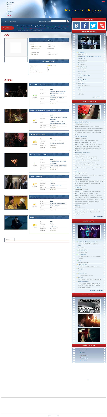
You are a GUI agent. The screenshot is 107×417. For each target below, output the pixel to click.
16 (50, 125)
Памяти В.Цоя (63, 165)
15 (50, 167)
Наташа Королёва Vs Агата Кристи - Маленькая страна (45, 110)
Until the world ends (83, 281)
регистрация (12, 21)
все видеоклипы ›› (98, 96)
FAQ (8, 13)
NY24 (79, 246)
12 (50, 228)
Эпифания (81, 52)
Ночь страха (60, 143)
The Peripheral (82, 254)
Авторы (9, 9)
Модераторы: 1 (83, 350)
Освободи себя (82, 62)
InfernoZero (79, 189)
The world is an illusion (84, 75)
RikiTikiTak (79, 124)
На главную (10, 2)
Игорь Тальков (54, 165)
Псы (55, 226)
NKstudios (84, 360)
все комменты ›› (98, 216)
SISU (79, 260)
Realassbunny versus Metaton (82, 122)
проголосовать (50, 26)
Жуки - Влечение (34, 197)
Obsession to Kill (82, 250)
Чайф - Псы (33, 217)
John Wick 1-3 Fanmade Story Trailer (87, 241)
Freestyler (80, 269)
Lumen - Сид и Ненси (36, 176)
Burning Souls (82, 71)
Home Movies (82, 83)
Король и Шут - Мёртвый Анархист (40, 84)
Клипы (9, 6)
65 (48, 69)
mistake (80, 87)
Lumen (52, 185)
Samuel (83, 352)
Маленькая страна (60, 123)
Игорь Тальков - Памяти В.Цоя (39, 154)
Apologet (78, 138)
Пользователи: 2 (83, 355)
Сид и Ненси (58, 185)
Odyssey (80, 277)
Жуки (51, 205)
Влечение (56, 205)
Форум (9, 15)
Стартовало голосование (31, 26)
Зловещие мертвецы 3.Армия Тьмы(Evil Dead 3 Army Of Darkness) (57, 93)
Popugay (77, 205)
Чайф (51, 226)
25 (50, 101)
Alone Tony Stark (82, 264)
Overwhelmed (81, 92)
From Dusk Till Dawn (55, 141)
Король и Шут (54, 97)
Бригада (52, 224)
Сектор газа (53, 143)
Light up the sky (82, 273)
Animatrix (52, 183)
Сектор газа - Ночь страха (37, 134)
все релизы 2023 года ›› (96, 290)
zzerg (77, 154)
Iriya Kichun (85, 358)
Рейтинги (10, 11)
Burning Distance (82, 79)
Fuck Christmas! (82, 67)
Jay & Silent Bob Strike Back (57, 203)
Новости (9, 4)
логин (6, 21)
